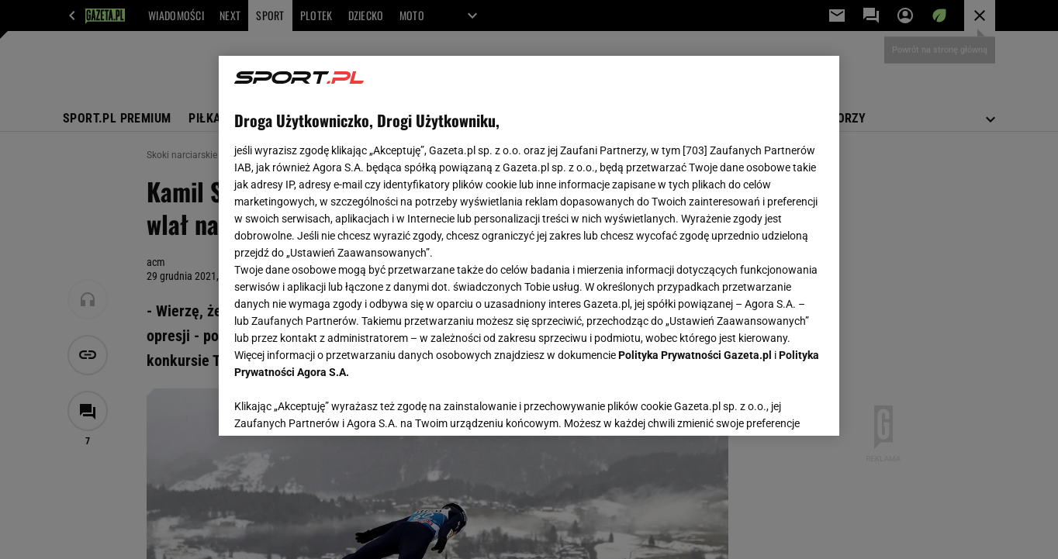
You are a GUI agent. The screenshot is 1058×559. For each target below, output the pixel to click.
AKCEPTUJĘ (771, 405)
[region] (529, 246)
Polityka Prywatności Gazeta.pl (695, 355)
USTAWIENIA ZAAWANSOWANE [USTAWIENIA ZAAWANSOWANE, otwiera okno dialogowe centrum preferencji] (335, 405)
